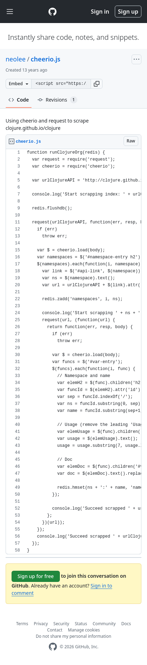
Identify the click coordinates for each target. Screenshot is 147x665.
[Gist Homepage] (52, 11)
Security (61, 624)
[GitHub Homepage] (53, 646)
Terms (22, 624)
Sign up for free (36, 576)
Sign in (100, 11)
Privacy (41, 624)
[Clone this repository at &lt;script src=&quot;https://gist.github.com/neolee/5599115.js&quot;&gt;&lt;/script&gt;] (61, 84)
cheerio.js (46, 59)
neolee (16, 59)
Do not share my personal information (73, 636)
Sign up (128, 11)
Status (81, 624)
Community (104, 624)
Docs (126, 624)
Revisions (57, 99)
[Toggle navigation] (10, 11)
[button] (97, 84)
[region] (73, 351)
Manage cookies (84, 630)
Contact (54, 630)
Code (18, 99)
